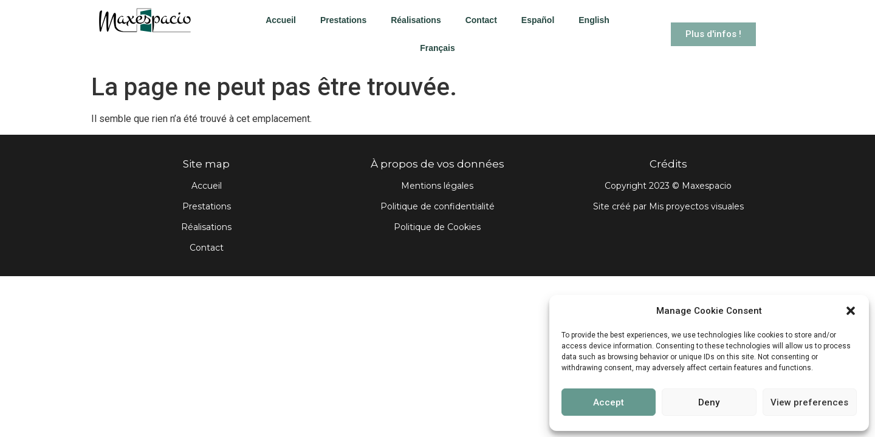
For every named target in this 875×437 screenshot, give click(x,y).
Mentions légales (437, 185)
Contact (481, 20)
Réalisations (416, 20)
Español (537, 20)
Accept (608, 402)
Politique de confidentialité (437, 206)
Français (437, 48)
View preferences (809, 402)
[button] (851, 311)
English (593, 20)
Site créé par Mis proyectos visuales (668, 206)
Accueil (281, 20)
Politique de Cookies (437, 227)
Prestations (343, 20)
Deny (708, 402)
